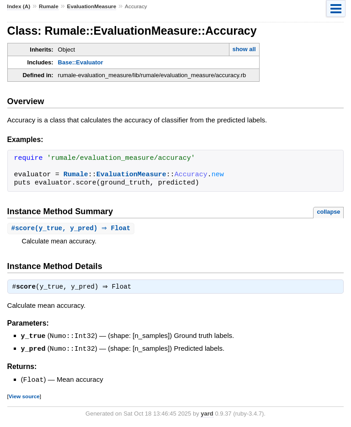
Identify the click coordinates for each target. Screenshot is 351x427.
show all (243, 49)
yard (207, 413)
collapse (328, 211)
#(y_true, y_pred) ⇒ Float (72, 228)
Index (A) (19, 6)
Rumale (48, 6)
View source (24, 396)
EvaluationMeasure (92, 6)
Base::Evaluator (80, 62)
